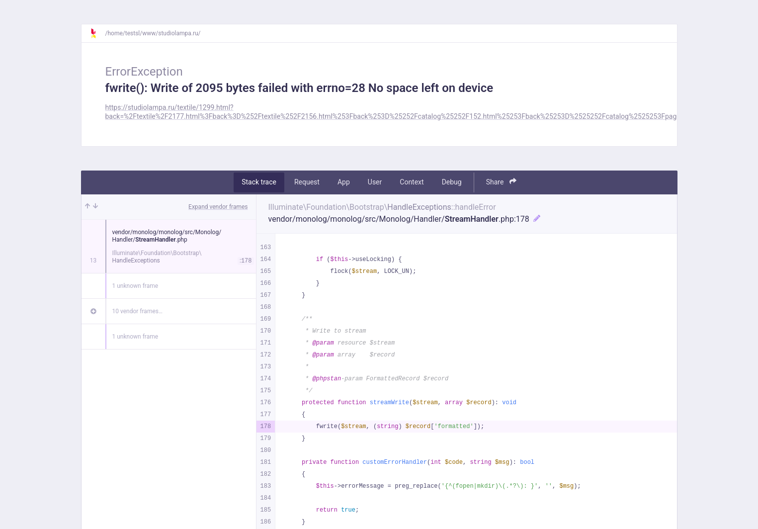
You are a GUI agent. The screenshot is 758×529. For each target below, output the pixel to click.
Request (307, 182)
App (343, 182)
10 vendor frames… (137, 311)
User (375, 182)
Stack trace (259, 182)
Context (411, 182)
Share (501, 181)
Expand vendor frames (218, 206)
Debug (452, 182)
